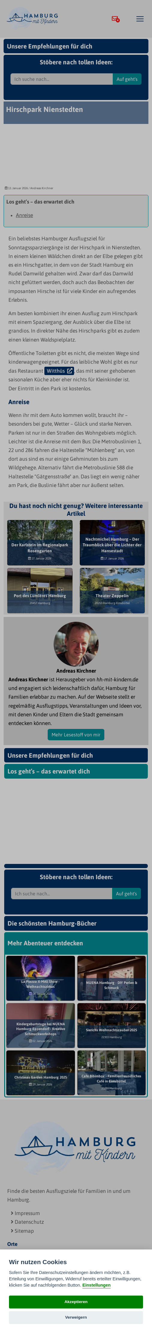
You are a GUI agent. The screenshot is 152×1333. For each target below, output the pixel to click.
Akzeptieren (76, 1301)
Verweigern (76, 1317)
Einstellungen (96, 1285)
